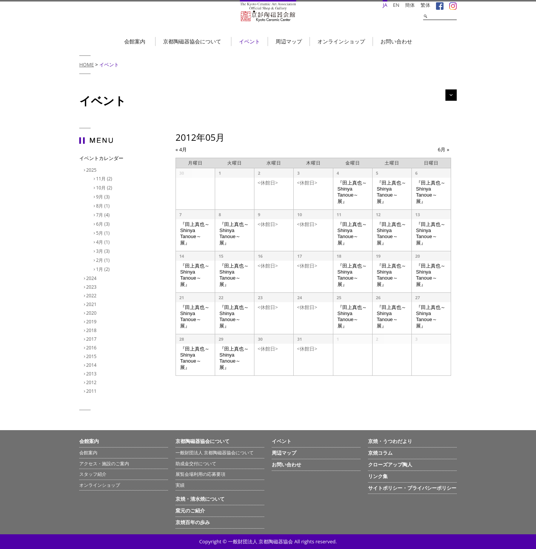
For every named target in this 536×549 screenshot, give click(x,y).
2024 (92, 278)
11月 (105, 178)
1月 (103, 269)
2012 (92, 382)
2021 (92, 304)
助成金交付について (196, 463)
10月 (105, 188)
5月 (103, 233)
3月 (103, 251)
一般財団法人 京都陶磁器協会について (215, 452)
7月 (103, 215)
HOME (86, 64)
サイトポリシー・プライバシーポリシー (412, 487)
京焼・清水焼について (200, 498)
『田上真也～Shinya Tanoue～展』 (352, 192)
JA (385, 5)
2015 (92, 356)
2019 (92, 321)
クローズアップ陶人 (390, 464)
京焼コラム (380, 452)
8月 (103, 206)
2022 (92, 295)
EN (396, 5)
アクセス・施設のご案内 (104, 463)
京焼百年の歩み (193, 522)
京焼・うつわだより (390, 441)
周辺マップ (289, 41)
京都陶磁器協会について (192, 41)
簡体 (410, 5)
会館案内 (134, 41)
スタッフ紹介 (92, 474)
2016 (92, 347)
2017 (92, 339)
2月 (103, 260)
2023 (92, 287)
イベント (249, 41)
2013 (92, 374)
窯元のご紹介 (190, 510)
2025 (92, 170)
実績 (180, 485)
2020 (92, 313)
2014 (92, 365)
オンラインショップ (341, 41)
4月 (103, 242)
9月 (103, 197)
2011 (92, 391)
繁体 (425, 5)
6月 (103, 224)
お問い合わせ (396, 41)
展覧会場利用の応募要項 (200, 474)
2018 (92, 330)
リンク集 (378, 476)
